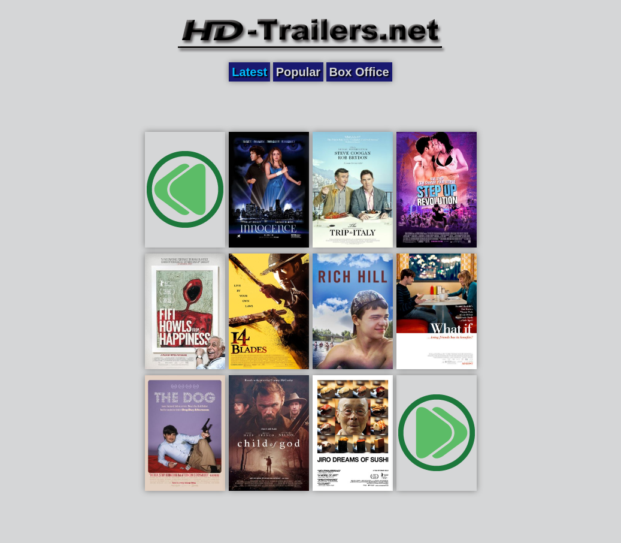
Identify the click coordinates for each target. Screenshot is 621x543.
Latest (249, 72)
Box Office (359, 72)
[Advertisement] (311, 106)
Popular (298, 72)
